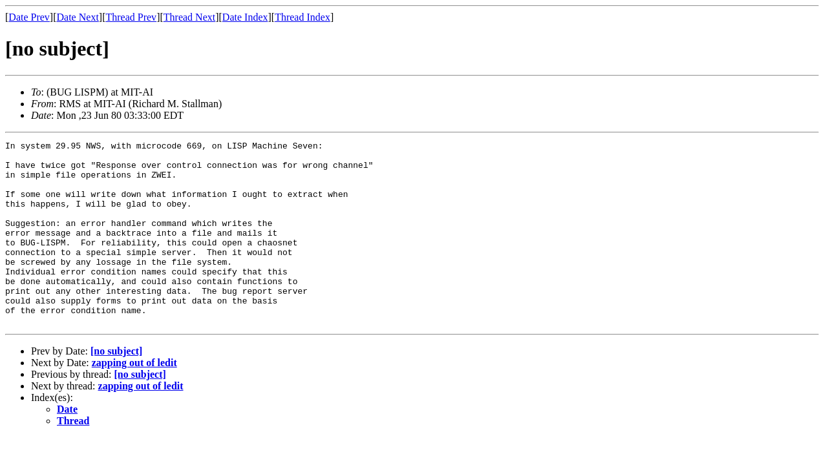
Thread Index (302, 17)
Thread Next (189, 17)
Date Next (78, 17)
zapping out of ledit (134, 399)
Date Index (245, 17)
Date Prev (29, 17)
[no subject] (116, 387)
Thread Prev (130, 17)
